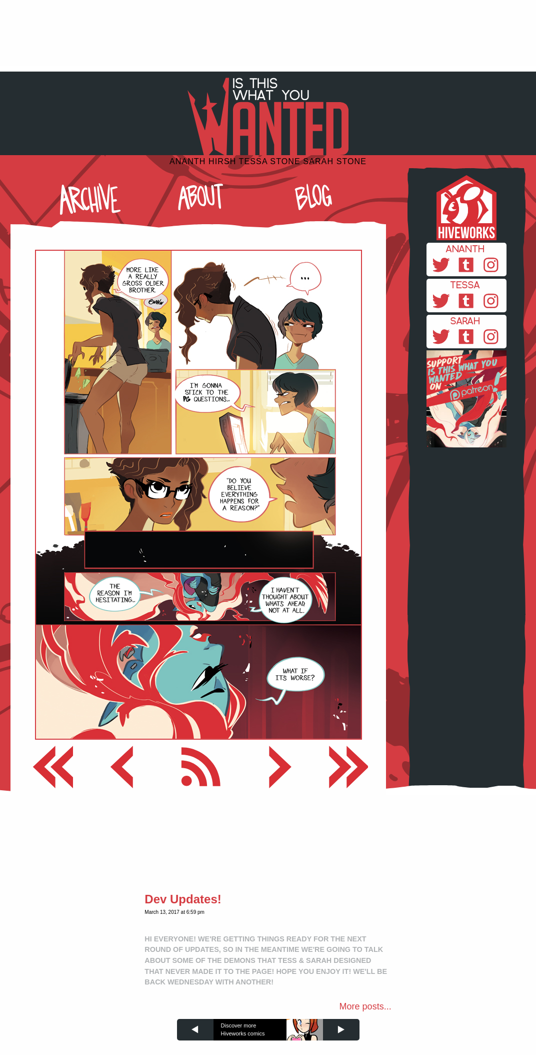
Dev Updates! (182, 899)
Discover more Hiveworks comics (243, 1029)
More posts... (366, 1006)
